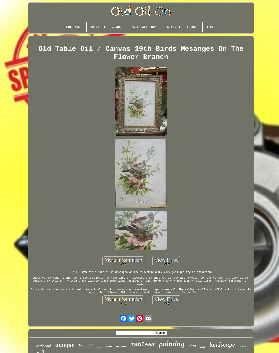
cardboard (43, 346)
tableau (143, 345)
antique (64, 344)
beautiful (86, 346)
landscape (222, 344)
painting (171, 344)
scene (242, 346)
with (109, 346)
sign (192, 345)
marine (121, 346)
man (99, 347)
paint (202, 347)
